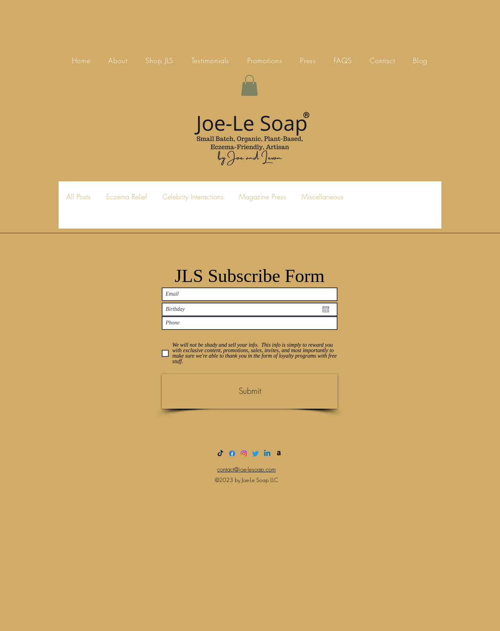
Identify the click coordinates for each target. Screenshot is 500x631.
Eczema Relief (126, 196)
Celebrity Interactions (192, 196)
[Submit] (250, 391)
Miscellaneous (322, 196)
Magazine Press (262, 196)
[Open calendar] (326, 309)
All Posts (78, 196)
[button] (249, 85)
